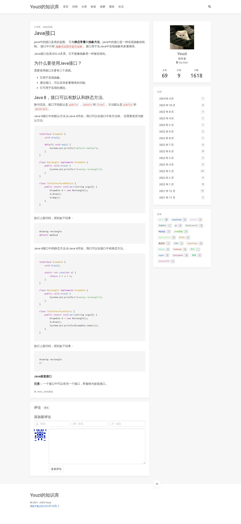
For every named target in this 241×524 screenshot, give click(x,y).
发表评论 (56, 468)
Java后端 (47, 27)
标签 (93, 6)
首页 (65, 6)
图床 (111, 6)
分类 (84, 6)
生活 (121, 6)
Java (39, 391)
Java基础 (48, 391)
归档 (75, 6)
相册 (102, 6)
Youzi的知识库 (44, 6)
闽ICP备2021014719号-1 (44, 506)
